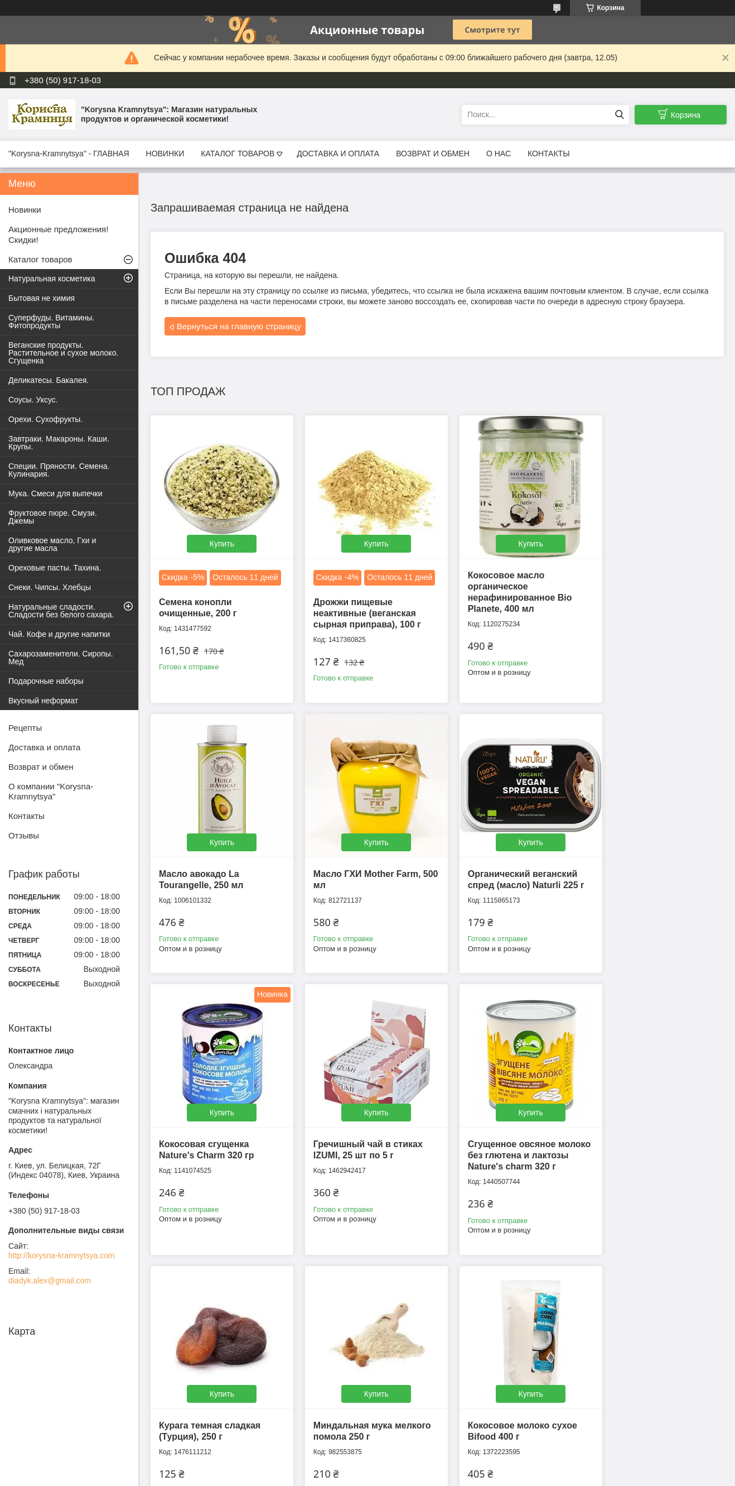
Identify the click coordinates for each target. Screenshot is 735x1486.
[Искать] (619, 114)
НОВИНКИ (165, 153)
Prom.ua (415, 1465)
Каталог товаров (40, 259)
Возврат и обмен (41, 766)
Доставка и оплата (44, 747)
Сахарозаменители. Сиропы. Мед (60, 657)
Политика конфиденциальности (555, 1475)
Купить (217, 535)
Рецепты (25, 727)
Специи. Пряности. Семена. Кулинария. (58, 470)
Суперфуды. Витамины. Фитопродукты (51, 321)
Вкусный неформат (43, 700)
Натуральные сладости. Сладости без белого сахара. (61, 610)
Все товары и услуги (433, 1290)
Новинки (24, 209)
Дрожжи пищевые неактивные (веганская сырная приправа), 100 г (359, 623)
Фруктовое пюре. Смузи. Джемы (52, 517)
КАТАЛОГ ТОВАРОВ (237, 153)
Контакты (26, 816)
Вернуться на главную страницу (239, 326)
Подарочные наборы (46, 681)
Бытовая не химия (41, 298)
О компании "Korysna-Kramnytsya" (50, 792)
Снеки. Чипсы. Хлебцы (49, 587)
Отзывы (23, 835)
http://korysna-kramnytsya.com (61, 1255)
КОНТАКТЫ (549, 153)
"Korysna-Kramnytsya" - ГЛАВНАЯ (68, 153)
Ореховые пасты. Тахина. (54, 567)
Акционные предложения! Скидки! (58, 234)
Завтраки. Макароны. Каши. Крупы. (58, 442)
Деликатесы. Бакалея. (48, 380)
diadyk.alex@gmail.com (49, 1280)
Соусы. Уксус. (33, 399)
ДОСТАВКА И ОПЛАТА (338, 153)
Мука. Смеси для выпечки (55, 493)
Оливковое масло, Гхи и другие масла (52, 544)
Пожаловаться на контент (460, 1475)
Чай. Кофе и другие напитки (59, 634)
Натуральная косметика (51, 278)
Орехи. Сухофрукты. (45, 419)
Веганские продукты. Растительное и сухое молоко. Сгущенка (63, 353)
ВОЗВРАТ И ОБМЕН (433, 153)
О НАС (498, 153)
